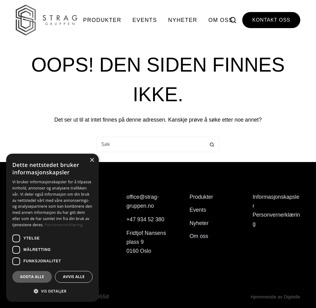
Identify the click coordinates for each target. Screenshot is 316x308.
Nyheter (183, 20)
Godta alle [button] (32, 276)
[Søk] (233, 20)
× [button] (91, 160)
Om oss (220, 20)
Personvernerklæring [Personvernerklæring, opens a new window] (64, 224)
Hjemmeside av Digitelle (275, 296)
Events (144, 20)
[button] (52, 291)
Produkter (102, 20)
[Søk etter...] (150, 144)
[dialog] (52, 228)
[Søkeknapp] (212, 144)
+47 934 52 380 (145, 219)
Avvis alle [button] (74, 276)
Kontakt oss (271, 20)
